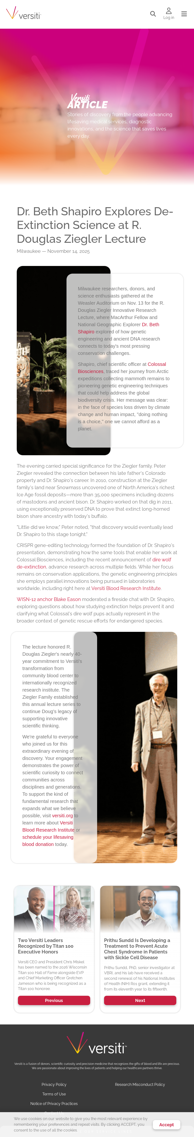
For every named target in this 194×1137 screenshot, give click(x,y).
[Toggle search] (153, 14)
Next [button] (140, 1000)
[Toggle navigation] (184, 14)
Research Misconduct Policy (140, 1084)
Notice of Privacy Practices (54, 1103)
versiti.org (62, 815)
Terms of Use (54, 1094)
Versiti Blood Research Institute (126, 588)
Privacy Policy (54, 1084)
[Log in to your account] (168, 11)
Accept (166, 1124)
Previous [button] (54, 1000)
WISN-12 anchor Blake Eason (49, 599)
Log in (168, 17)
